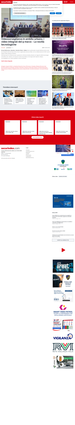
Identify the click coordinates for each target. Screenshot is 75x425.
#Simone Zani (43, 66)
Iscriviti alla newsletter (63, 240)
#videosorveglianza (12, 68)
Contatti (27, 153)
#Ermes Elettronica (5, 67)
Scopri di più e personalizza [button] (20, 13)
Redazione (28, 152)
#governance (4, 68)
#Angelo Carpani (5, 66)
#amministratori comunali (38, 68)
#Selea (37, 66)
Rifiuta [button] (52, 13)
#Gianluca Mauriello (29, 67)
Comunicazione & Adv (30, 151)
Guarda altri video (63, 176)
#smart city (28, 68)
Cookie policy (28, 156)
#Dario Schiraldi (38, 67)
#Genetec (21, 67)
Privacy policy (28, 155)
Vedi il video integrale (6, 61)
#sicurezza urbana (21, 68)
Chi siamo (28, 150)
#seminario (44, 67)
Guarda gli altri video (37, 137)
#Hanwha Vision (22, 66)
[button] (61, 2)
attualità (3, 47)
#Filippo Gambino (15, 67)
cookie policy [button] (46, 5)
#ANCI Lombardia (13, 66)
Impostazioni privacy (30, 157)
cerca (71, 1)
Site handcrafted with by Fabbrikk (8, 158)
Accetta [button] (58, 13)
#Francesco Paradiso (31, 66)
